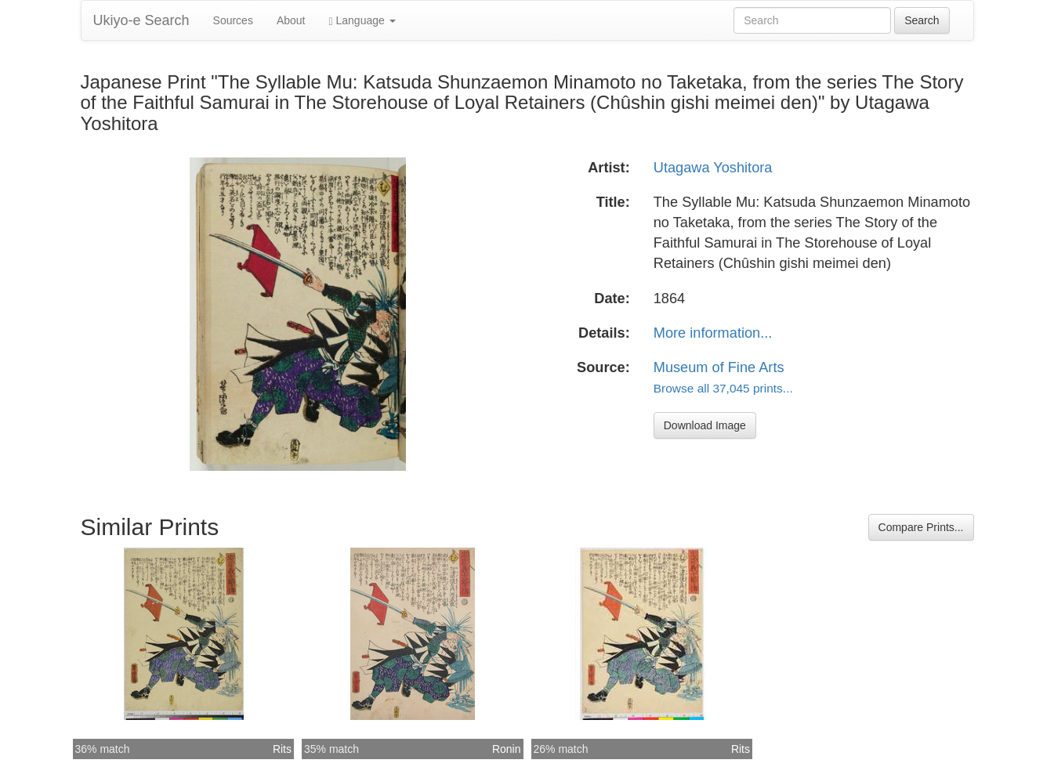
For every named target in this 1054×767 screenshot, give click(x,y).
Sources (233, 20)
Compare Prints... (921, 527)
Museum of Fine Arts (719, 367)
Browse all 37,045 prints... (723, 388)
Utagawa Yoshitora (713, 167)
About (291, 20)
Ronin (506, 749)
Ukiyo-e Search (141, 20)
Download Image (705, 425)
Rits (282, 749)
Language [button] (362, 20)
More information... (713, 333)
